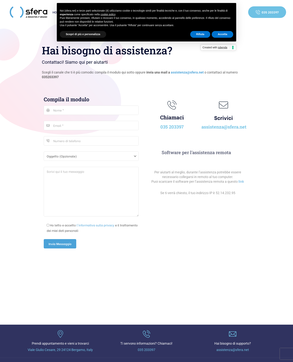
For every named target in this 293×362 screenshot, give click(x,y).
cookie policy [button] (108, 14)
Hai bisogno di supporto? (232, 343)
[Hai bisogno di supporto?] (232, 334)
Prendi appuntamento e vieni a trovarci (60, 343)
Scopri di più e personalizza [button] (83, 34)
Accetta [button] (222, 34)
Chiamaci (172, 117)
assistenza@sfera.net (187, 73)
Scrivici (223, 117)
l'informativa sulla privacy (95, 225)
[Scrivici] (223, 105)
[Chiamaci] (172, 105)
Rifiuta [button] (200, 34)
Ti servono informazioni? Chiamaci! (146, 343)
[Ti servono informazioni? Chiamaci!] (146, 334)
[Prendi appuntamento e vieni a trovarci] (60, 334)
